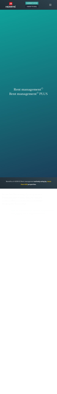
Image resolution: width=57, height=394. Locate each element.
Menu (50, 5)
